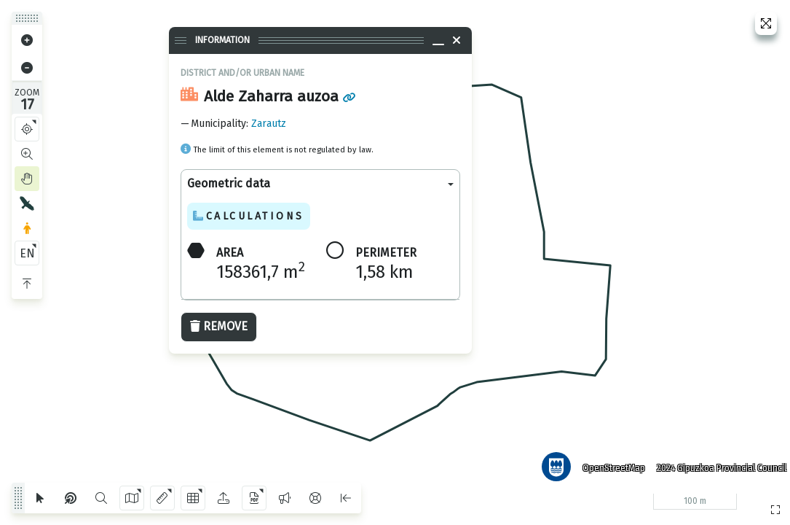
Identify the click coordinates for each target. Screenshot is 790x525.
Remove (219, 326)
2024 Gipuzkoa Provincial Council (716, 463)
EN (27, 253)
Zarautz (268, 123)
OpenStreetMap (608, 463)
